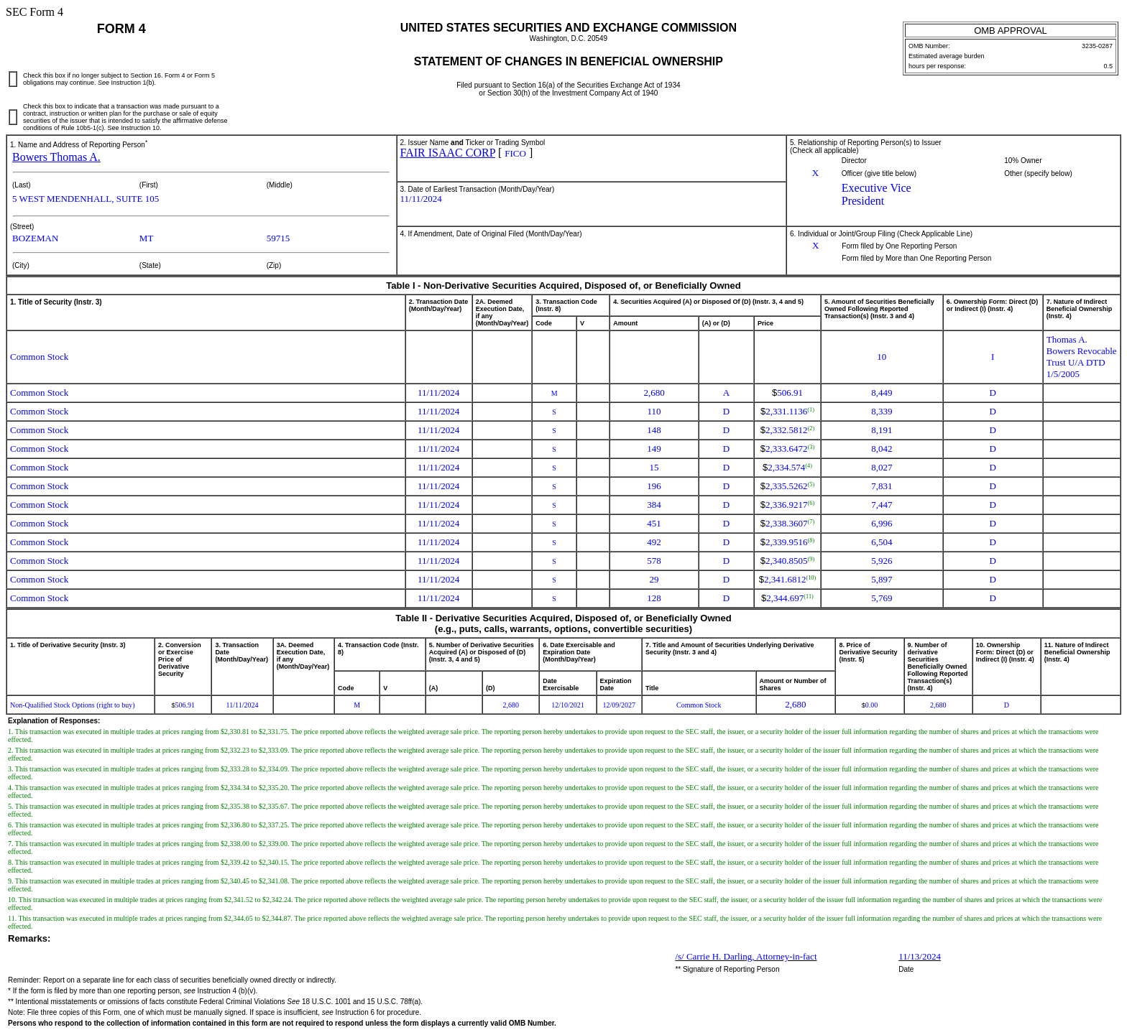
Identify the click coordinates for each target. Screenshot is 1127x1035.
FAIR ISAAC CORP (447, 153)
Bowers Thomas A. (56, 157)
